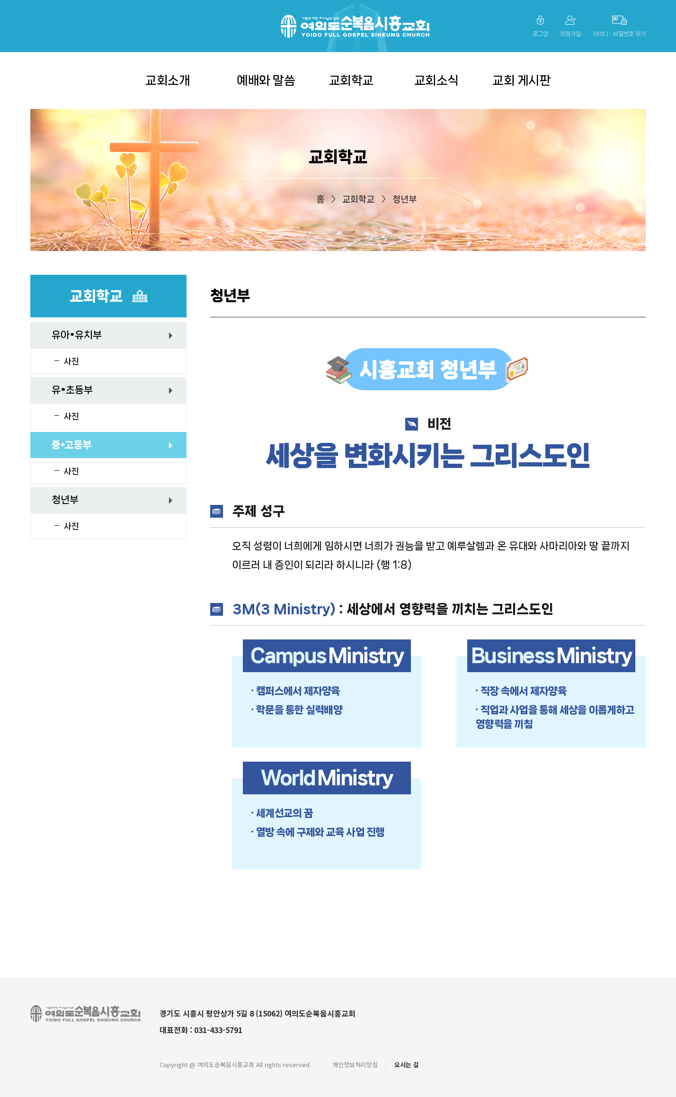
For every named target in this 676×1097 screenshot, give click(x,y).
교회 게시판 (521, 80)
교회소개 (167, 80)
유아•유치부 (77, 335)
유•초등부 (72, 390)
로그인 (540, 34)
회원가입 (570, 34)
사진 (71, 361)
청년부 (65, 500)
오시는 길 (406, 1064)
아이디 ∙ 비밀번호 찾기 (619, 34)
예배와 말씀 (266, 80)
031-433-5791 (218, 1029)
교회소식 (436, 80)
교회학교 (351, 80)
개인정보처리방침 (355, 1064)
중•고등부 (72, 445)
